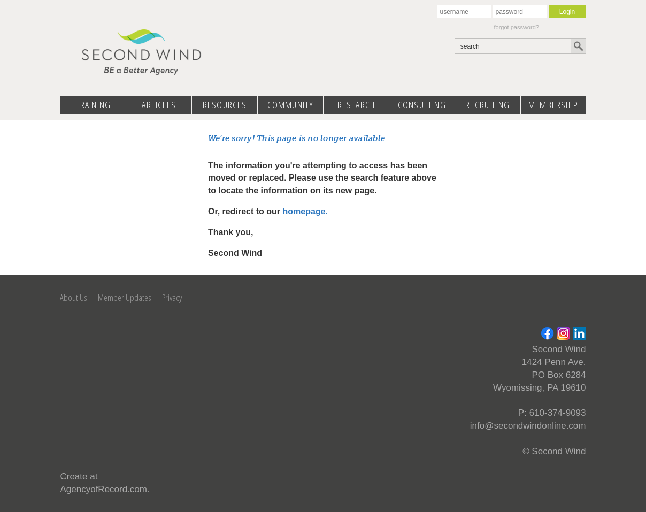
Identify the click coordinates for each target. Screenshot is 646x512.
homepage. (305, 211)
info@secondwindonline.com (528, 426)
